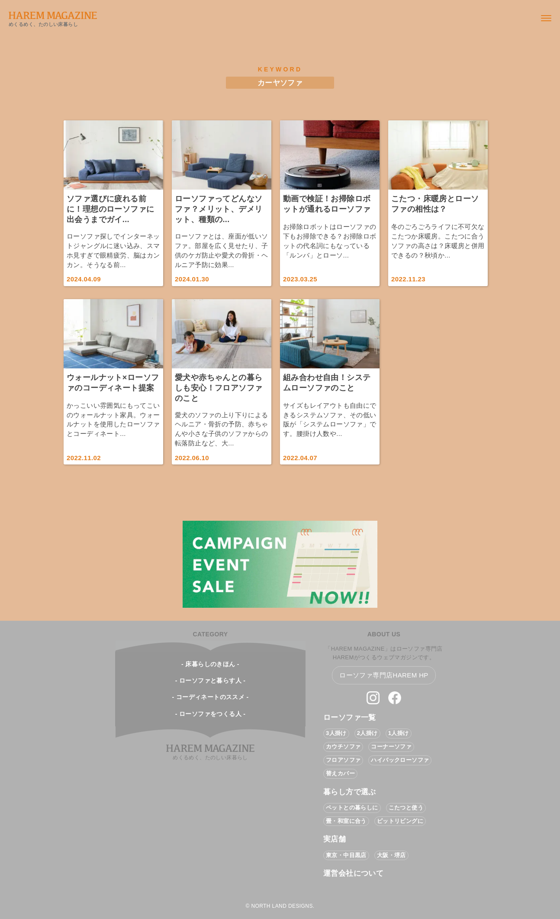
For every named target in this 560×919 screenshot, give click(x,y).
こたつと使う (406, 807)
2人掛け (367, 733)
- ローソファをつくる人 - (210, 713)
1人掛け (398, 733)
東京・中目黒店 (346, 855)
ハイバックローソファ (400, 760)
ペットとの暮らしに (352, 807)
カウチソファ (343, 746)
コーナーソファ (391, 746)
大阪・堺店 (391, 855)
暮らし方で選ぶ (349, 792)
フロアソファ (343, 760)
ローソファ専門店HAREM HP (383, 675)
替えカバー (340, 773)
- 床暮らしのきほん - (210, 664)
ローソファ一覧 (349, 717)
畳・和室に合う (346, 821)
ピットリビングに (400, 821)
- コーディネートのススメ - (210, 696)
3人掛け (336, 733)
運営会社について (353, 873)
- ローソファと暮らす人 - (210, 680)
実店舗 (334, 839)
